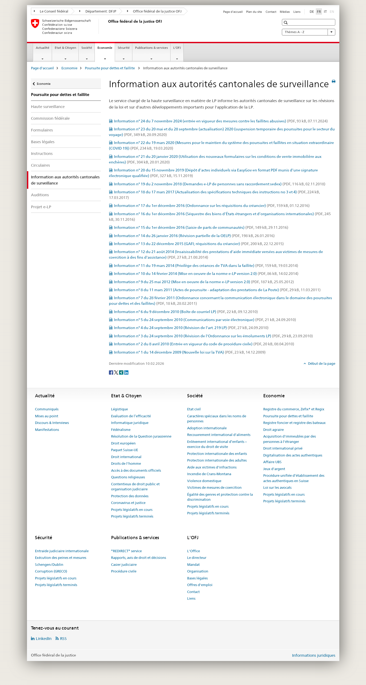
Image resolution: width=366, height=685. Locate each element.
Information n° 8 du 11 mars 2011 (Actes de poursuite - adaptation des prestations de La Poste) (217, 290)
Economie (106, 49)
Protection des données (129, 496)
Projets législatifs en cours (131, 509)
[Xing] (121, 372)
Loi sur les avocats (277, 487)
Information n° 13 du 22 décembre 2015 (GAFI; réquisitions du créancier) (199, 244)
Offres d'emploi (199, 585)
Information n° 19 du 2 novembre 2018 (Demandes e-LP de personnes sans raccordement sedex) (219, 184)
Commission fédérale (50, 118)
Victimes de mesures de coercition (214, 487)
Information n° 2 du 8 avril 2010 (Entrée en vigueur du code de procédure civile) (204, 344)
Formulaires (42, 130)
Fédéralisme (121, 429)
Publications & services (151, 48)
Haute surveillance (48, 106)
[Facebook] (111, 372)
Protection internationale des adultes (217, 460)
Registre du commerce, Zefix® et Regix (293, 409)
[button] (286, 22)
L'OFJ (177, 48)
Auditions (40, 194)
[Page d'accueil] (107, 26)
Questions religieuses (128, 477)
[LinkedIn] (126, 372)
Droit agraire (273, 429)
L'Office (193, 551)
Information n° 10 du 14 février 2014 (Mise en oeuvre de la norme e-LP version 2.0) (206, 273)
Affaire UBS (272, 462)
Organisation (197, 571)
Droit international (126, 457)
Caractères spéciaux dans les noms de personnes (216, 418)
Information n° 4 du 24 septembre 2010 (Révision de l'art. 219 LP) (191, 328)
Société (86, 48)
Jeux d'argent (274, 469)
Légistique (119, 409)
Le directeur (196, 557)
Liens (296, 12)
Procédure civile (123, 571)
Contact (271, 12)
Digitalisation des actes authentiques (292, 455)
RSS (63, 638)
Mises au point (46, 416)
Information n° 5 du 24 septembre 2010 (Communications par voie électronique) (205, 320)
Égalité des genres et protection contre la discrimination (220, 497)
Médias (285, 12)
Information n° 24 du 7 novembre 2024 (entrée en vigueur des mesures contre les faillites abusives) (221, 121)
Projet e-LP (41, 206)
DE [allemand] (312, 11)
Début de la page (321, 363)
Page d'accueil (233, 12)
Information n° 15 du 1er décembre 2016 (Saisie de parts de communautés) (201, 227)
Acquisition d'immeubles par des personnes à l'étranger (289, 439)
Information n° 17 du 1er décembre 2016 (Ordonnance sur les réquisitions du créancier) (212, 205)
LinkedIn (44, 638)
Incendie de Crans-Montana (209, 474)
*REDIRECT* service (126, 551)
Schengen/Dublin (49, 564)
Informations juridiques (313, 655)
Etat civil (194, 409)
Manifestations (47, 429)
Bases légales (42, 141)
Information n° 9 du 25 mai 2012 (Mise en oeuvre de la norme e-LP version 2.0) (204, 282)
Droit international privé (282, 448)
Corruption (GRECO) (51, 571)
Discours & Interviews (52, 422)
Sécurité (124, 48)
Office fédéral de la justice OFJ (154, 11)
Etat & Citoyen (65, 48)
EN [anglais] (332, 11)
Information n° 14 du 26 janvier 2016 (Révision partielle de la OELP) (194, 236)
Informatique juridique (129, 422)
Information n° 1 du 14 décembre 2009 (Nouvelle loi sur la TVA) (190, 352)
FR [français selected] (319, 11)
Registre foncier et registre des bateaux (294, 422)
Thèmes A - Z (308, 32)
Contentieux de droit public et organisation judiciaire (135, 486)
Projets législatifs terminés (132, 516)
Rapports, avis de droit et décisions (138, 557)
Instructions (42, 153)
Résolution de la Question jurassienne (141, 436)
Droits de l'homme (126, 463)
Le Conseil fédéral (51, 11)
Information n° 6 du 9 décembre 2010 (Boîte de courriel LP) (186, 312)
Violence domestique (204, 481)
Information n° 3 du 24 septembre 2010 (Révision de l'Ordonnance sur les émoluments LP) (213, 336)
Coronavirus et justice (128, 502)
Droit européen (123, 443)
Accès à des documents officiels (136, 470)
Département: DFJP (97, 11)
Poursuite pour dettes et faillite (110, 68)
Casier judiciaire (124, 564)
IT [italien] (325, 11)
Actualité (42, 48)
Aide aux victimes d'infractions (212, 467)
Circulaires (40, 165)
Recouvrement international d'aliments (218, 434)
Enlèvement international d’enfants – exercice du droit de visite (217, 444)
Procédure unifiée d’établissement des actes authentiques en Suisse (293, 478)
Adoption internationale (207, 428)
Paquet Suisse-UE (124, 450)
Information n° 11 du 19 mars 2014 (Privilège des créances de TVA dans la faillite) (206, 265)
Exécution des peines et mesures (60, 557)
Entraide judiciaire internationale (62, 551)
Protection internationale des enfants (217, 453)
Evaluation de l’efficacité (131, 416)
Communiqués (46, 409)
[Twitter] (116, 372)
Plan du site (254, 12)
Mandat (193, 564)
